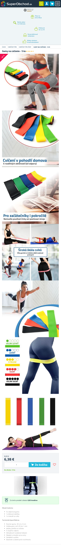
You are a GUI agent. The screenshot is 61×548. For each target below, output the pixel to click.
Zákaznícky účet (46, 5)
